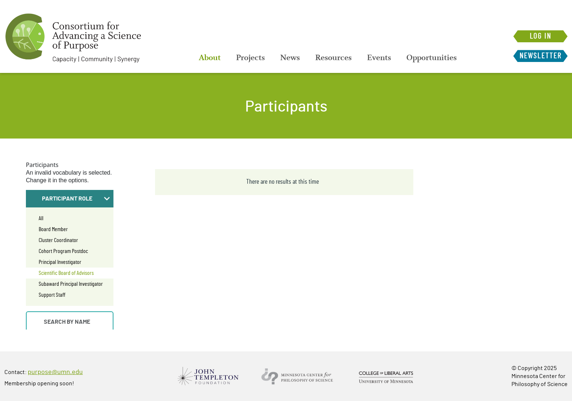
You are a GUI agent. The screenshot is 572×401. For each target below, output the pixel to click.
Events (379, 57)
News (290, 57)
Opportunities (431, 57)
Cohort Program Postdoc (63, 251)
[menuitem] (209, 57)
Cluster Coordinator (58, 240)
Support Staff (52, 295)
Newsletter (540, 56)
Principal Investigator (60, 262)
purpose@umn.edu (55, 372)
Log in (540, 36)
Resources (333, 57)
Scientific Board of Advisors (66, 273)
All (41, 218)
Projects (250, 57)
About (210, 57)
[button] (69, 198)
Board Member (53, 229)
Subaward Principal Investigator (71, 284)
